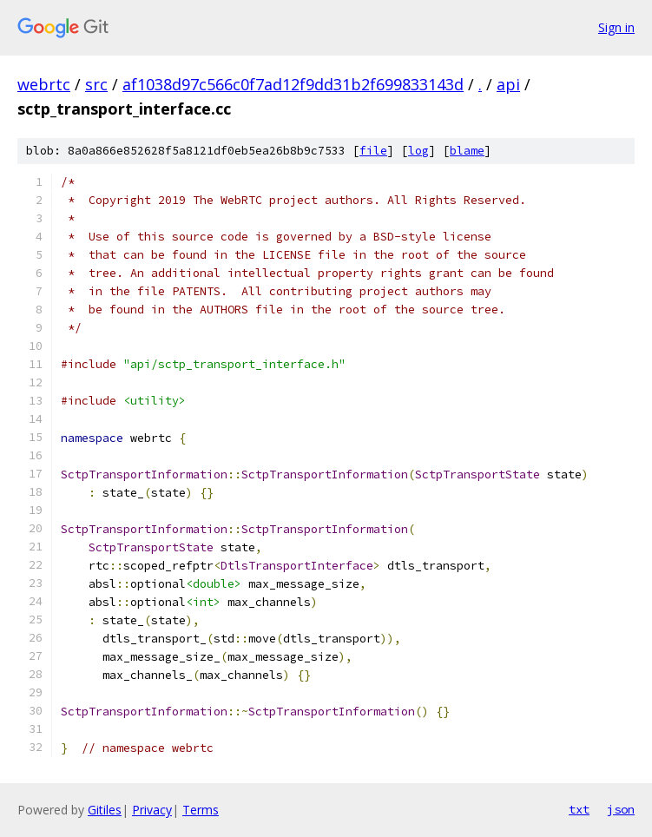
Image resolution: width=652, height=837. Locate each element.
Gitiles (105, 809)
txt (579, 809)
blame (467, 150)
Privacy (152, 809)
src (96, 84)
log (418, 150)
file (373, 150)
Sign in (616, 27)
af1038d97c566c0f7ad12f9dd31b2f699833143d (293, 84)
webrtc (43, 84)
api (508, 84)
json (621, 809)
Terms (200, 809)
